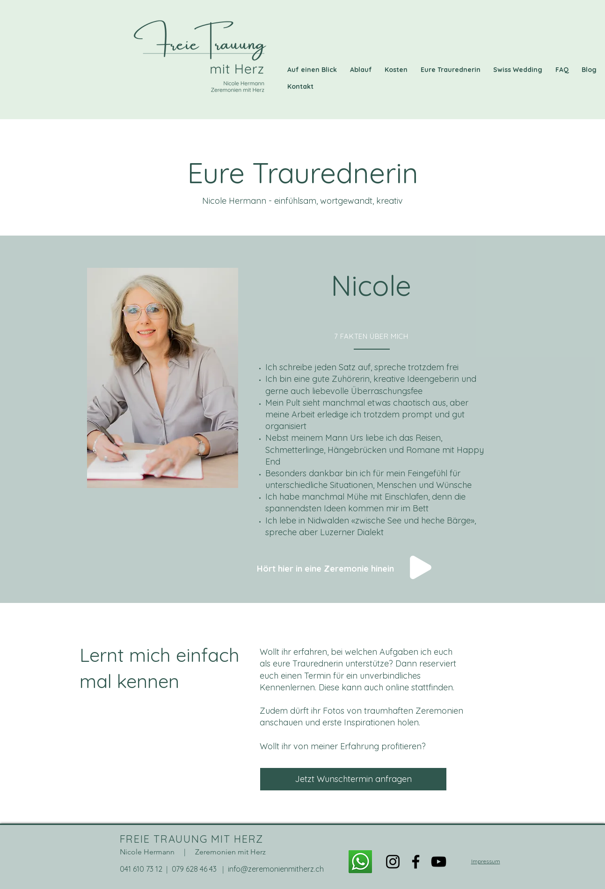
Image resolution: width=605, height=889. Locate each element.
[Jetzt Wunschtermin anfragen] (353, 779)
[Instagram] (393, 862)
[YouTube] (439, 862)
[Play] (420, 567)
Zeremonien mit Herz (230, 851)
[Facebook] (416, 862)
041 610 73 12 (141, 869)
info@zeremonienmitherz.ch (276, 869)
